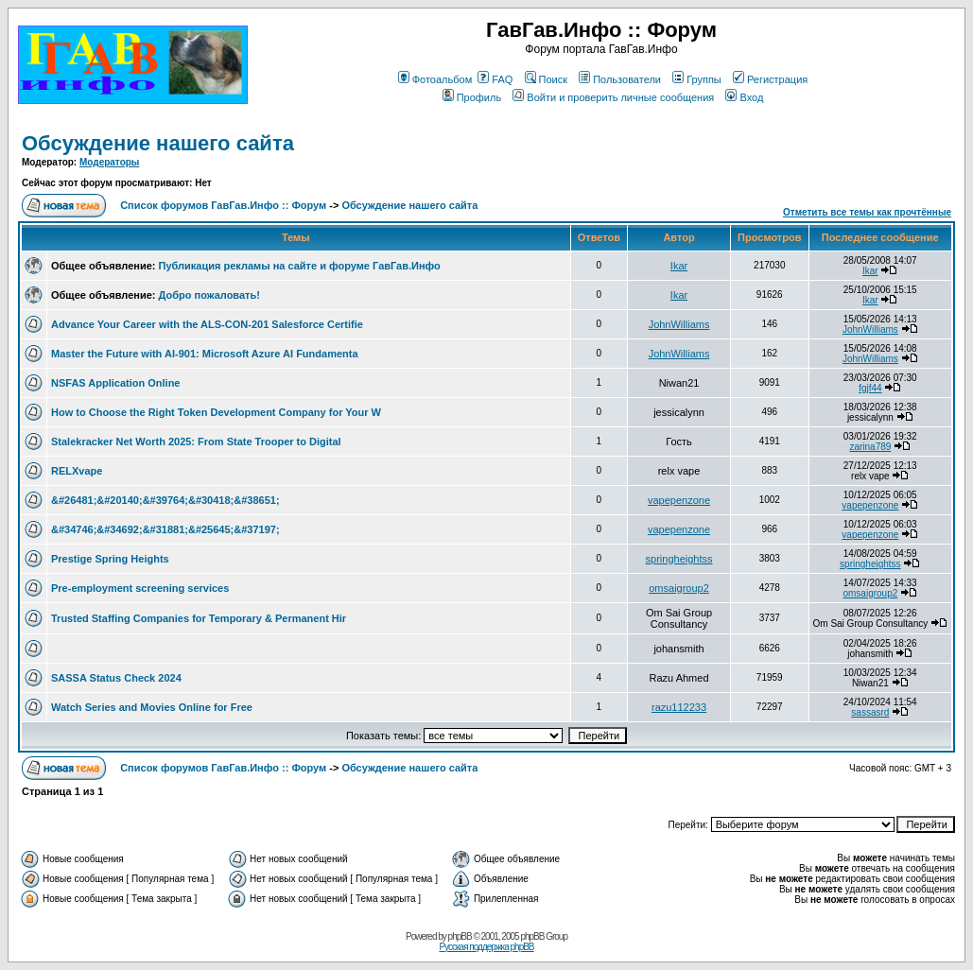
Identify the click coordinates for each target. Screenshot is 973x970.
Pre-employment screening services (140, 588)
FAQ (495, 79)
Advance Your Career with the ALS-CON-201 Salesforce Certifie (207, 324)
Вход (744, 97)
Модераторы (109, 162)
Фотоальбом (435, 79)
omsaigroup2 (679, 588)
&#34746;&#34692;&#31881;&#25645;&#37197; (165, 529)
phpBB (460, 936)
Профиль (472, 97)
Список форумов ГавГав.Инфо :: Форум (223, 205)
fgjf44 (870, 388)
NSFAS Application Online (116, 383)
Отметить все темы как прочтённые (867, 212)
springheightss (679, 558)
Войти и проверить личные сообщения (613, 97)
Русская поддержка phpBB (486, 947)
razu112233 (679, 707)
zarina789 (870, 447)
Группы (696, 79)
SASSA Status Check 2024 (116, 678)
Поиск (546, 79)
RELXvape (76, 470)
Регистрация (770, 79)
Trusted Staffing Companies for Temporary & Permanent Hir (198, 618)
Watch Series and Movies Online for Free (151, 707)
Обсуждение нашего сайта (158, 143)
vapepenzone (679, 500)
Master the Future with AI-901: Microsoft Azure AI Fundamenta (204, 353)
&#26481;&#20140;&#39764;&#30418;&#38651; (165, 500)
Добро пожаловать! (209, 295)
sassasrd (870, 712)
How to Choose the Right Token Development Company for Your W (216, 412)
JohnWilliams (679, 324)
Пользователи (620, 79)
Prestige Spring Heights (110, 558)
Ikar (678, 265)
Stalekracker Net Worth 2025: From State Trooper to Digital (196, 441)
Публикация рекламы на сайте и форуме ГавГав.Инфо (300, 265)
